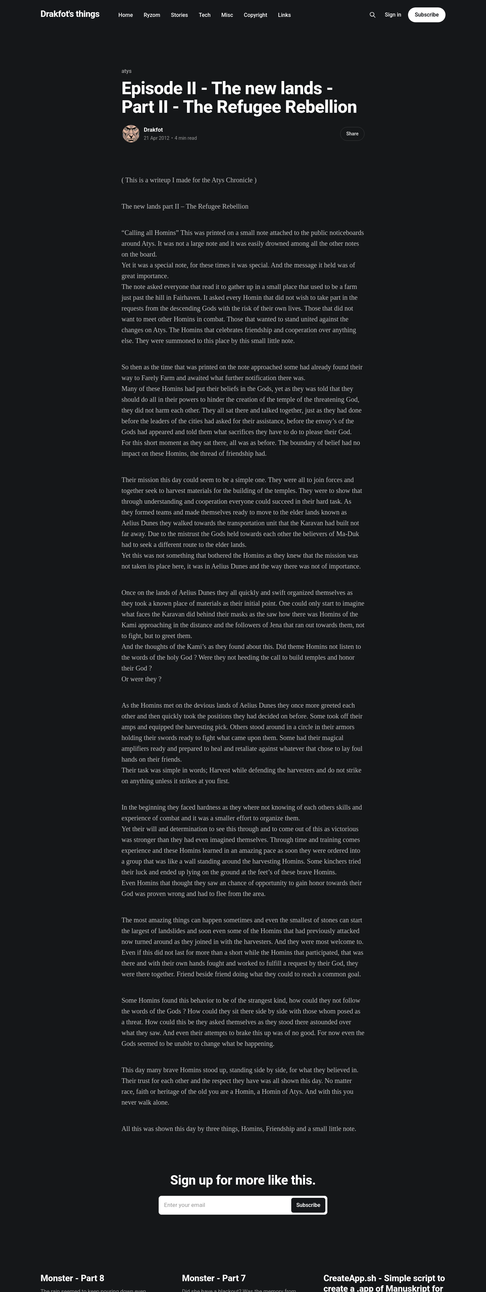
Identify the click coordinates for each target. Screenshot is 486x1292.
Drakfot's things (70, 14)
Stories (179, 15)
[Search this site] (372, 14)
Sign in (393, 14)
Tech (205, 15)
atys (127, 71)
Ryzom (152, 15)
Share (352, 133)
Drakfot (153, 129)
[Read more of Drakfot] (131, 133)
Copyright (255, 15)
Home (125, 15)
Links (284, 15)
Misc (227, 15)
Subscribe (427, 14)
